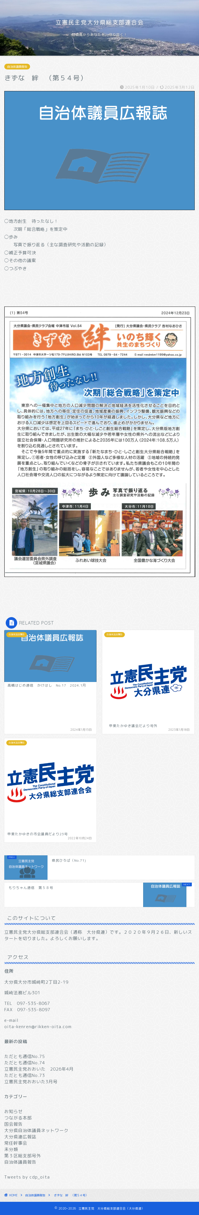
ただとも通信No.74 (24, 1063)
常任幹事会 (15, 1143)
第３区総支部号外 (22, 1156)
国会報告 (13, 1124)
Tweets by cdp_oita (27, 1177)
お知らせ (13, 1112)
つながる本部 (18, 1118)
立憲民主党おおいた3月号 (31, 1082)
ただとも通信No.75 (24, 1056)
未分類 (11, 1149)
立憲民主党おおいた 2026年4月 (39, 1069)
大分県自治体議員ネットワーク (36, 1130)
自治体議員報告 (17, 67)
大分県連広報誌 (20, 1137)
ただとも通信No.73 (24, 1075)
